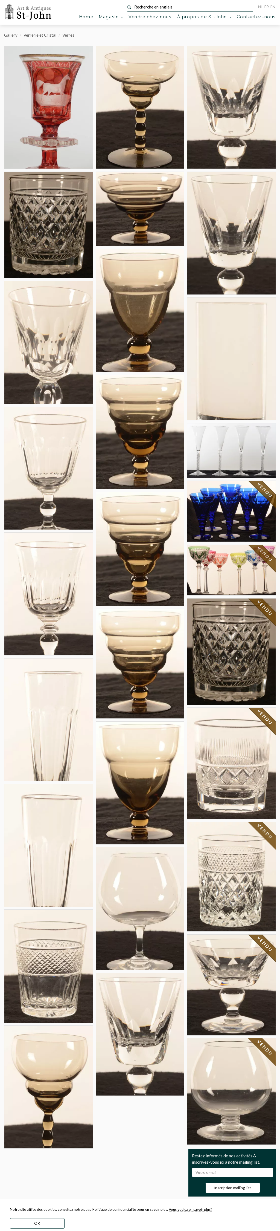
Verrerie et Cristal (40, 35)
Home (86, 16)
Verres (68, 35)
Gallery (11, 35)
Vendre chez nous (150, 16)
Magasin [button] (111, 16)
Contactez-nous (256, 16)
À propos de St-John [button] (204, 16)
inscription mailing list (232, 1187)
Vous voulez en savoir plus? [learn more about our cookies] (190, 1209)
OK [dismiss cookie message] (37, 1223)
